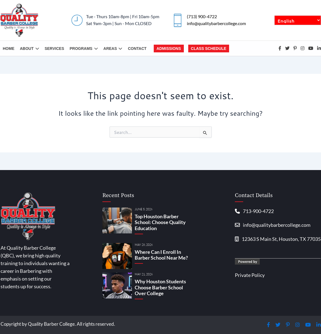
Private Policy (250, 275)
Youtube (310, 48)
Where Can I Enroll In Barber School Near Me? (161, 255)
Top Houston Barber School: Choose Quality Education (160, 222)
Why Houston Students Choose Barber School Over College (160, 287)
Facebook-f (279, 48)
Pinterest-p (295, 48)
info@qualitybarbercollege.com (216, 23)
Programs (84, 48)
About (29, 48)
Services (54, 48)
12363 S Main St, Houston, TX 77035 (278, 239)
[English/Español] (297, 20)
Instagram (302, 48)
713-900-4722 (254, 211)
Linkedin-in (319, 48)
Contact (137, 48)
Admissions (168, 48)
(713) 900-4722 (202, 16)
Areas (113, 48)
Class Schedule (208, 48)
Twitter (287, 48)
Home (8, 48)
